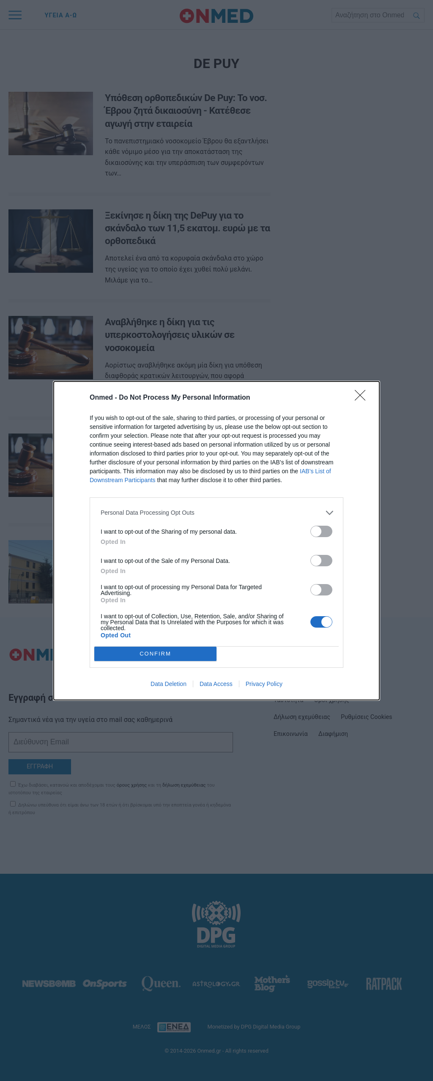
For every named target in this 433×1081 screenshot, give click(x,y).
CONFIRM (155, 653)
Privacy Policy (264, 683)
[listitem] (216, 512)
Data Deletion (168, 683)
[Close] (363, 398)
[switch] (321, 531)
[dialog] (216, 540)
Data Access (216, 683)
